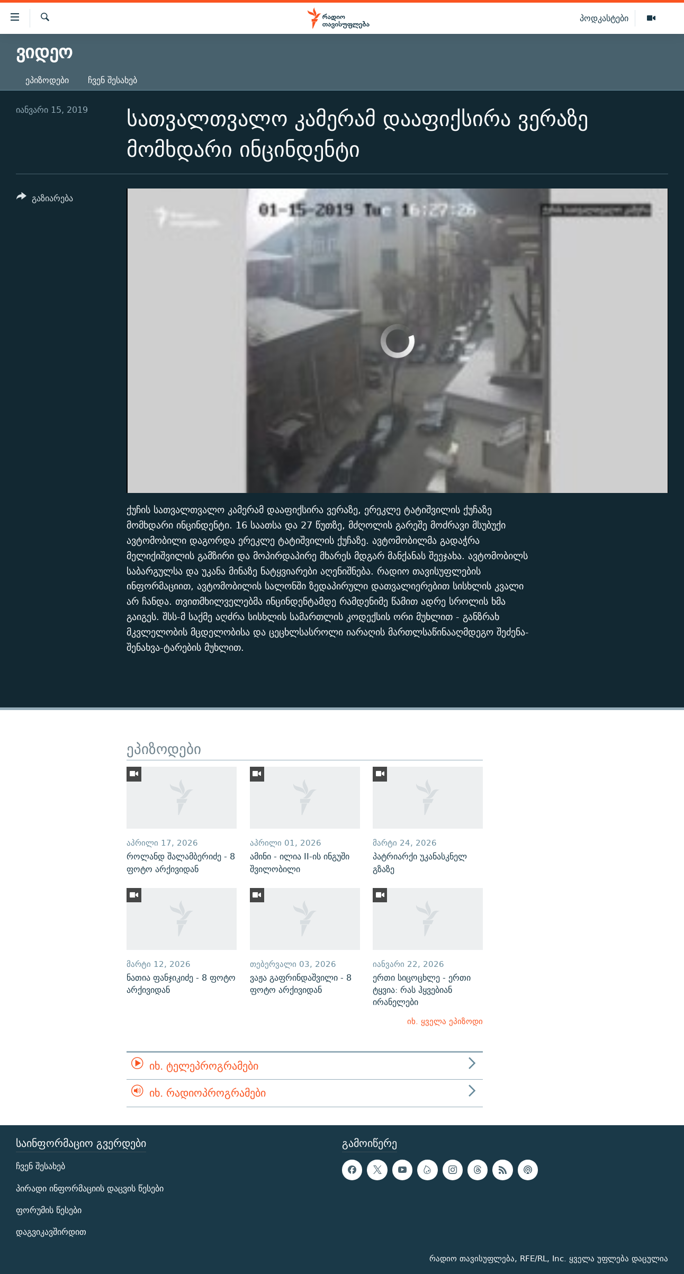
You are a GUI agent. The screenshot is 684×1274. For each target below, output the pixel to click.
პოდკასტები (604, 18)
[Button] (44, 200)
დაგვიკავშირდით (51, 1232)
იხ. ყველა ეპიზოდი (445, 1021)
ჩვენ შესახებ (112, 80)
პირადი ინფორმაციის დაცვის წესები (90, 1188)
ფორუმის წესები (49, 1210)
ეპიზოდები (47, 80)
